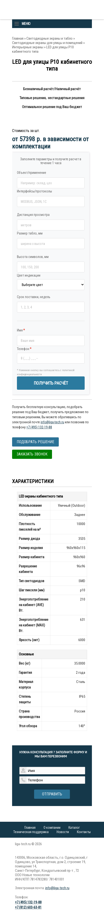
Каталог (74, 827)
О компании (52, 827)
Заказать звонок (32, 454)
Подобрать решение (35, 442)
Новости (63, 832)
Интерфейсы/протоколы (34, 191)
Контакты (84, 832)
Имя (21, 330)
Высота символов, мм (33, 257)
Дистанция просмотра (33, 215)
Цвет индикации (28, 275)
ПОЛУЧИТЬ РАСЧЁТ (51, 383)
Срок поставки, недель (33, 297)
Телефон (24, 349)
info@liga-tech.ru (52, 422)
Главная (17, 38)
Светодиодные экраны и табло (49, 38)
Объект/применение (31, 173)
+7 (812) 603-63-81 (28, 907)
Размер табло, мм (30, 233)
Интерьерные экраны (27, 47)
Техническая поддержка (31, 832)
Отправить (52, 794)
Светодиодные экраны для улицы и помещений (47, 43)
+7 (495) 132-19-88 (39, 427)
